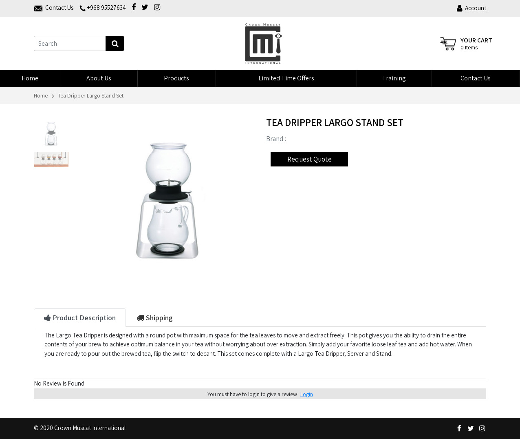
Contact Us (476, 78)
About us (98, 78)
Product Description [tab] (80, 317)
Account (471, 8)
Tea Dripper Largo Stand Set (90, 95)
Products (176, 78)
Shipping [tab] (155, 317)
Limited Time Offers (286, 78)
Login (306, 394)
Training (394, 78)
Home (30, 78)
